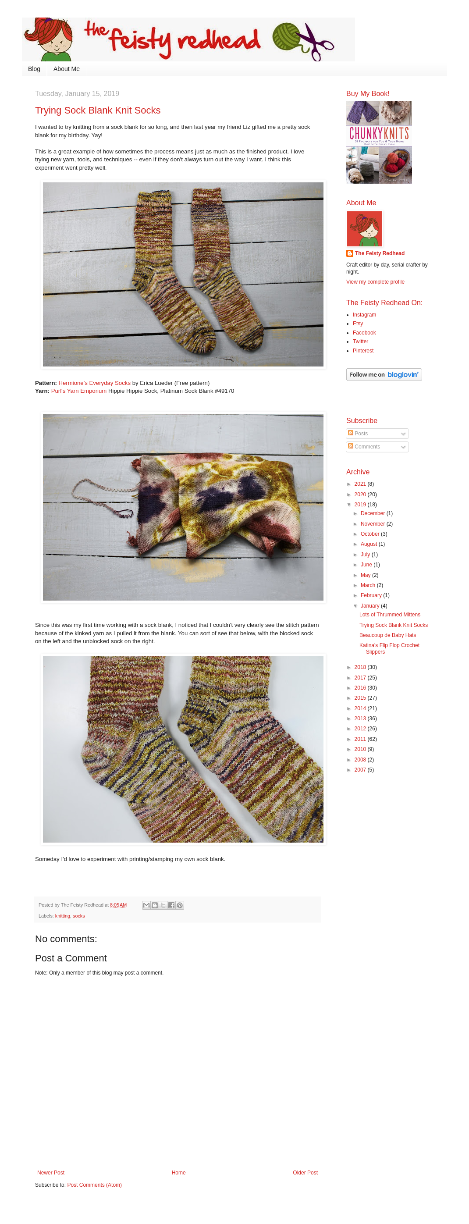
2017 (361, 678)
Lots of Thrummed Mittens (389, 615)
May (366, 575)
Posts (358, 434)
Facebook (364, 333)
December (374, 513)
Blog (34, 68)
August (370, 544)
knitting (62, 915)
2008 (361, 760)
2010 (361, 749)
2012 (361, 729)
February (372, 595)
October (371, 534)
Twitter (360, 341)
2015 (361, 698)
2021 (361, 484)
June (367, 565)
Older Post (305, 1173)
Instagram (364, 315)
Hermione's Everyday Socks (95, 383)
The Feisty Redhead (380, 253)
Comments (364, 447)
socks (79, 915)
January (371, 606)
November (374, 524)
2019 (361, 505)
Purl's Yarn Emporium (79, 391)
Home (179, 1173)
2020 (361, 494)
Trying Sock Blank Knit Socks (393, 625)
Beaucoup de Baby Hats (387, 635)
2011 (361, 739)
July (366, 555)
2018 (361, 667)
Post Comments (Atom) (94, 1185)
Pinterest (363, 351)
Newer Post (50, 1173)
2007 (361, 770)
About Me (66, 68)
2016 (361, 688)
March (369, 585)
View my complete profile (375, 282)
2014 (361, 708)
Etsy (358, 323)
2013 (361, 718)
